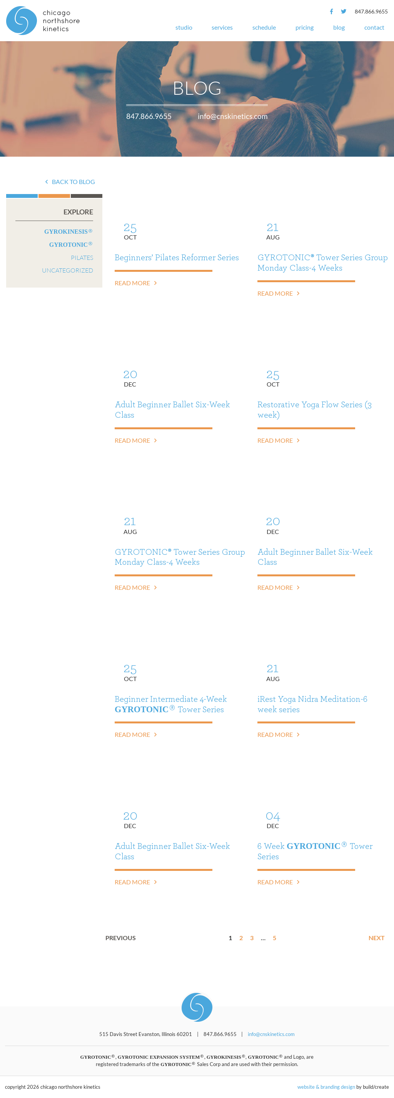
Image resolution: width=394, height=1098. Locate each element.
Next (377, 937)
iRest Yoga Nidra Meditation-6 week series (312, 704)
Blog (339, 27)
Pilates (82, 257)
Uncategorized (67, 270)
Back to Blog (70, 181)
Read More (136, 282)
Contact (374, 27)
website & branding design (326, 1087)
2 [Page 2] (241, 937)
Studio (183, 27)
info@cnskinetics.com (233, 116)
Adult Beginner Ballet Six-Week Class (172, 409)
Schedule (264, 27)
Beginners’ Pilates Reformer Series (177, 257)
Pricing (305, 27)
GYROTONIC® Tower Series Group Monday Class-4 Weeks (322, 262)
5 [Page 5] (274, 937)
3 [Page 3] (252, 937)
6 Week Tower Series (314, 851)
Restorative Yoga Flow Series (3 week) (314, 409)
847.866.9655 (371, 11)
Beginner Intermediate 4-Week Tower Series (171, 704)
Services (222, 27)
